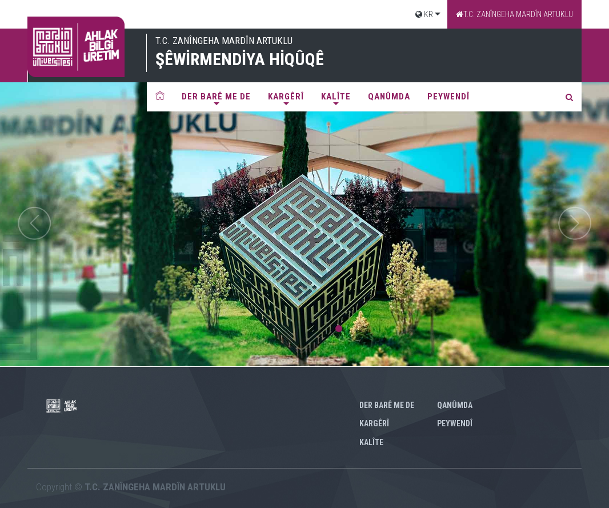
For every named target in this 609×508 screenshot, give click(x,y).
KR (424, 14)
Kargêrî (286, 96)
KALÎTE (336, 96)
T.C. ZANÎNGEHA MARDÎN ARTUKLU (514, 14)
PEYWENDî (448, 96)
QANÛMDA (389, 96)
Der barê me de (216, 96)
